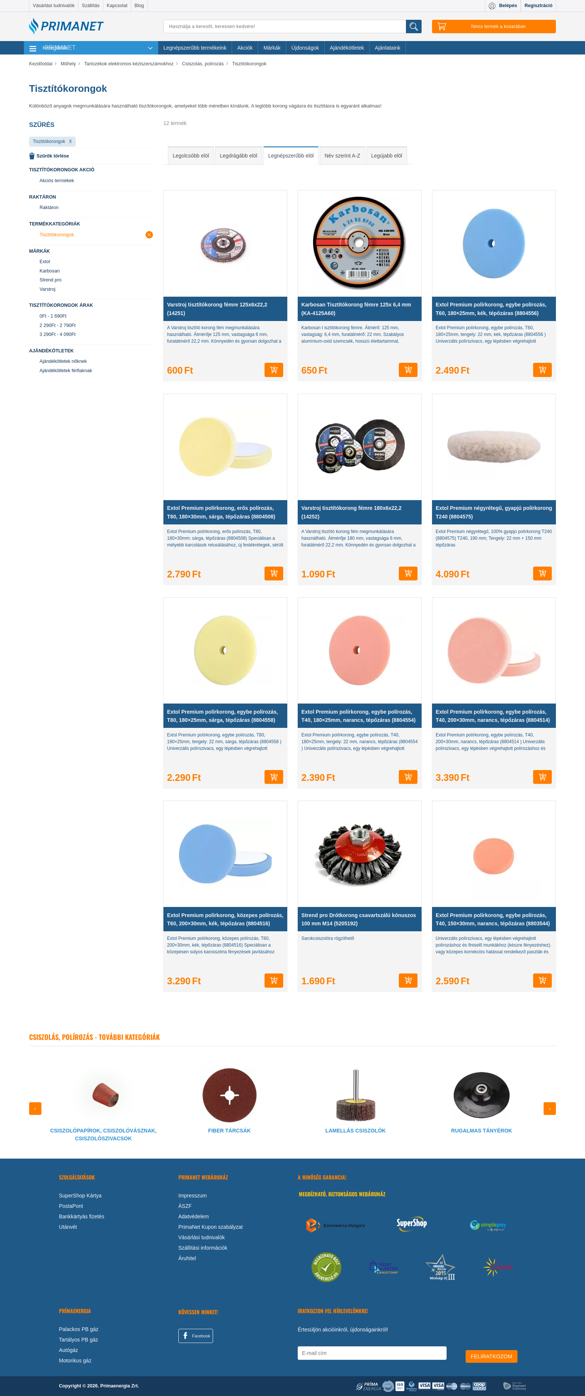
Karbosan (50, 271)
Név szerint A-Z (342, 156)
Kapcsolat (117, 5)
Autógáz (68, 1350)
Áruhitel (187, 1258)
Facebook (195, 1335)
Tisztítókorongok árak (61, 305)
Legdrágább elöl (238, 156)
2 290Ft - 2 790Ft (58, 325)
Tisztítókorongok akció (61, 169)
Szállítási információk (203, 1248)
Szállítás (91, 5)
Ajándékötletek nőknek (63, 361)
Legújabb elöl (386, 156)
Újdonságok (305, 48)
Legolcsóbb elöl (191, 156)
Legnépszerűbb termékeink (194, 48)
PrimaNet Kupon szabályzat (210, 1227)
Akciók (245, 48)
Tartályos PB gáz (78, 1340)
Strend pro (51, 280)
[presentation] (35, 1108)
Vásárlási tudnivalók (54, 5)
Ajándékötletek (347, 48)
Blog (139, 5)
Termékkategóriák (54, 224)
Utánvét (68, 1227)
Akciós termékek (57, 180)
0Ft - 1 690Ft (53, 316)
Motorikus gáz (75, 1361)
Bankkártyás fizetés (81, 1216)
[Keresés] (292, 26)
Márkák (272, 48)
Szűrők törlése (53, 156)
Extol (45, 261)
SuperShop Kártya (80, 1196)
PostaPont (71, 1206)
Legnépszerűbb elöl (291, 156)
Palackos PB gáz (78, 1329)
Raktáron (42, 197)
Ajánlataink (388, 48)
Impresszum (192, 1196)
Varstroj (47, 289)
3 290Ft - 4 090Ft (58, 334)
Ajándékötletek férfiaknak (66, 370)
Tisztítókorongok (49, 141)
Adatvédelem (193, 1216)
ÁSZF (185, 1206)
